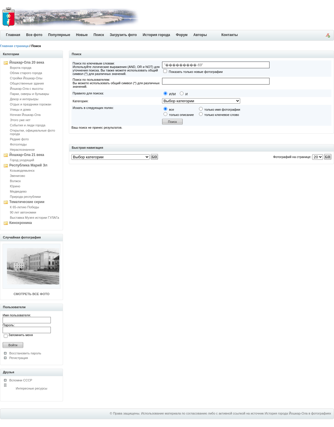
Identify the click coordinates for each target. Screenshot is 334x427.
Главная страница (14, 46)
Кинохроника (20, 223)
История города (156, 35)
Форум (182, 35)
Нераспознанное (22, 149)
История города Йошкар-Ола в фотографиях (298, 413)
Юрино (15, 186)
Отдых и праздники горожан (30, 104)
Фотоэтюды (18, 144)
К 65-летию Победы (24, 207)
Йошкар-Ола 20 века (26, 62)
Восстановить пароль (25, 353)
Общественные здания (27, 83)
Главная (13, 35)
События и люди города (27, 125)
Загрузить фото (123, 35)
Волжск (15, 181)
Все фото (34, 35)
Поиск (99, 35)
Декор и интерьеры (24, 99)
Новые (82, 35)
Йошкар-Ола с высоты (26, 88)
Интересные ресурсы (31, 388)
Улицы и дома (20, 109)
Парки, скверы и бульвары (29, 94)
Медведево (18, 191)
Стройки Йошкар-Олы (26, 78)
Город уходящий (22, 160)
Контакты (229, 35)
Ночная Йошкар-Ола (25, 114)
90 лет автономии (23, 212)
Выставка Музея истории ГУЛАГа (34, 217)
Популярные (59, 35)
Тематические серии (26, 202)
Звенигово (17, 175)
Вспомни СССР (20, 380)
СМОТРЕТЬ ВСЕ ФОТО (31, 294)
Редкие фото (19, 139)
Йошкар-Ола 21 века (26, 155)
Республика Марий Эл (28, 165)
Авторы (200, 35)
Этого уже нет (20, 120)
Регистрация (18, 358)
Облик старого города (26, 73)
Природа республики (25, 196)
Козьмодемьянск (22, 170)
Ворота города (20, 67)
